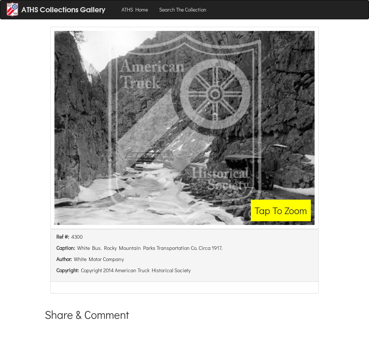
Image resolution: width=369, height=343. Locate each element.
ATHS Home (135, 9)
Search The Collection (182, 9)
